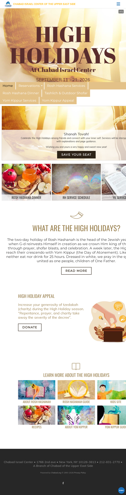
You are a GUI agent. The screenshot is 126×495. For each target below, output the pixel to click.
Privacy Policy (80, 473)
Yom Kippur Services (19, 100)
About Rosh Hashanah (37, 401)
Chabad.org (56, 473)
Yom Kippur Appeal (58, 100)
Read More (76, 271)
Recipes (37, 427)
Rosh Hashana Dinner (21, 93)
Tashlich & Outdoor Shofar (66, 93)
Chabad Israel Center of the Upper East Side (44, 4)
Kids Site (115, 401)
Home (8, 86)
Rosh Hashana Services (66, 86)
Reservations (29, 86)
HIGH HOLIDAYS (63, 44)
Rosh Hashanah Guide (76, 401)
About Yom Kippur (76, 427)
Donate (29, 327)
